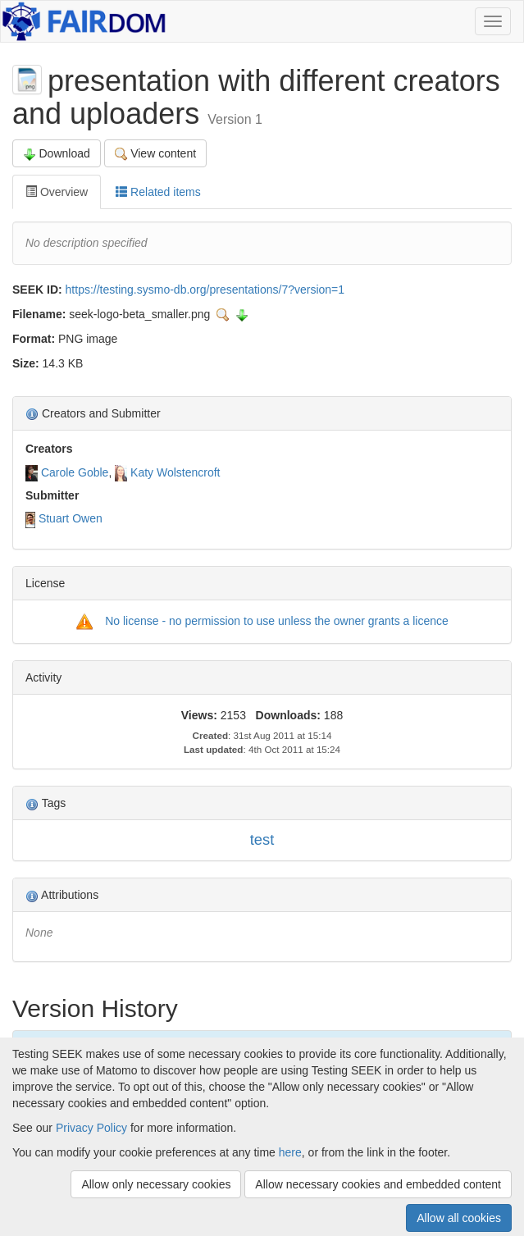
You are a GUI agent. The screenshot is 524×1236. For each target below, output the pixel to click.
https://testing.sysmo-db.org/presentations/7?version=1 (205, 289)
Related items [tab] (158, 191)
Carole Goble (75, 472)
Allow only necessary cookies (155, 1184)
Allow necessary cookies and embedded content (378, 1184)
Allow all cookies (459, 1218)
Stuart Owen (71, 518)
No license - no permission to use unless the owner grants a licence (277, 620)
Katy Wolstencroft (175, 472)
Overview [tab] (56, 191)
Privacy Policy (91, 1127)
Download (56, 154)
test (262, 839)
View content (155, 154)
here (290, 1152)
